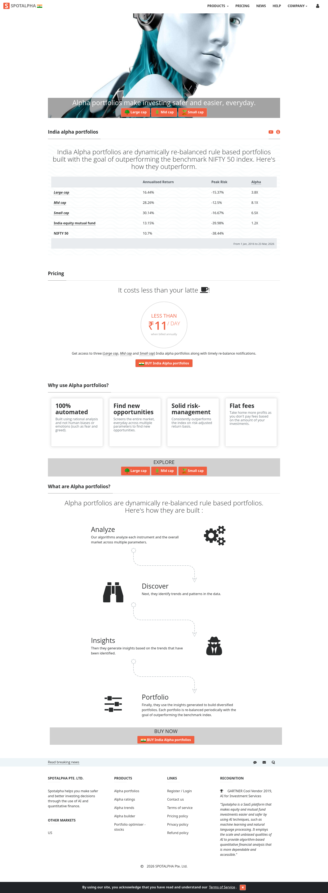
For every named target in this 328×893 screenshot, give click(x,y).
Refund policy (177, 832)
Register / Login (179, 791)
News (261, 6)
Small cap (61, 213)
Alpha (256, 182)
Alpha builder (124, 816)
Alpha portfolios (126, 791)
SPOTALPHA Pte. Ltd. (171, 866)
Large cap (61, 192)
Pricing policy (177, 816)
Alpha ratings (124, 799)
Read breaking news (63, 762)
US (50, 832)
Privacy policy (177, 824)
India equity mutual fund (74, 223)
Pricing (242, 6)
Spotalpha (22, 6)
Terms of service (180, 807)
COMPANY (296, 6)
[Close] (243, 887)
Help (277, 6)
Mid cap (60, 202)
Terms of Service (222, 887)
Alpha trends (124, 807)
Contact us (175, 799)
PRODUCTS (216, 6)
